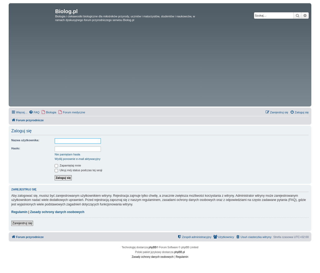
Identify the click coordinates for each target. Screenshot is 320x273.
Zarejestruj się (22, 223)
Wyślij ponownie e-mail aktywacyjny (77, 158)
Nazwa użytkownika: (25, 140)
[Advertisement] (160, 66)
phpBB (153, 247)
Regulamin (19, 212)
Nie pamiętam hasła (67, 154)
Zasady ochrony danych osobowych (57, 212)
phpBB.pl (179, 252)
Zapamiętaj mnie (68, 165)
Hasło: (15, 148)
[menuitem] (34, 112)
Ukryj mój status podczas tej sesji (78, 170)
